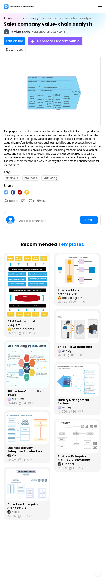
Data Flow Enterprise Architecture (22, 506)
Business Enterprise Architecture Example (74, 458)
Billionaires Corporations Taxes (25, 393)
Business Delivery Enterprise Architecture (24, 449)
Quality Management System (73, 401)
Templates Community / (21, 18)
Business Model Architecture (69, 292)
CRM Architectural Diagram (21, 323)
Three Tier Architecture (75, 347)
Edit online (14, 41)
